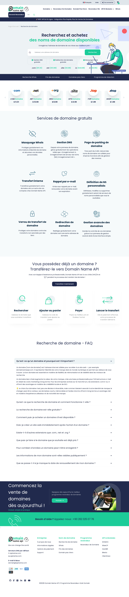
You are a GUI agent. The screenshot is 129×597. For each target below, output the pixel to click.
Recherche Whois (29, 79)
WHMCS (105, 544)
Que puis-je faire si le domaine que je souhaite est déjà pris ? (47, 442)
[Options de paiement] (21, 573)
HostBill (105, 551)
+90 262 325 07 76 (83, 521)
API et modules (108, 10)
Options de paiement (45, 551)
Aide (96, 2)
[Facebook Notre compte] (14, 582)
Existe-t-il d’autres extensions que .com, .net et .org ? (43, 434)
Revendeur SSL (96, 10)
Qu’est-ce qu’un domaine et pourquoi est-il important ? (45, 363)
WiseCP (105, 547)
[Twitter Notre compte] (17, 582)
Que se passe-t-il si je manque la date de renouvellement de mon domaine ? (55, 465)
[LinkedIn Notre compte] (21, 582)
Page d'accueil (13, 28)
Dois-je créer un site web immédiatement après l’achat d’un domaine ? (52, 426)
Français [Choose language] (87, 2)
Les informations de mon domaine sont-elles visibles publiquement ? (51, 457)
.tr (93, 70)
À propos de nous (44, 544)
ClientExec (106, 558)
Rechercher (92, 54)
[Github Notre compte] (10, 582)
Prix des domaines (52, 79)
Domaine (52, 10)
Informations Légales (45, 547)
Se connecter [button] (108, 2)
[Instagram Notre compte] (25, 582)
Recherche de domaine (68, 544)
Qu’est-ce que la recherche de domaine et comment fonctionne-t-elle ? (53, 404)
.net (51, 70)
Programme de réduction (104, 79)
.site (66, 70)
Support (40, 554)
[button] (123, 99)
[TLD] (29, 16)
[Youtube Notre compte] (29, 582)
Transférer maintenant (64, 286)
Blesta (104, 554)
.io (80, 70)
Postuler (60, 502)
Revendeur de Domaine (67, 10)
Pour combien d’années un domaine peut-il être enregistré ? (47, 449)
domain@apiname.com (17, 565)
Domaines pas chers (77, 79)
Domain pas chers (83, 10)
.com (37, 70)
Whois (118, 10)
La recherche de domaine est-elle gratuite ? (38, 411)
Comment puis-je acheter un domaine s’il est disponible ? (45, 419)
